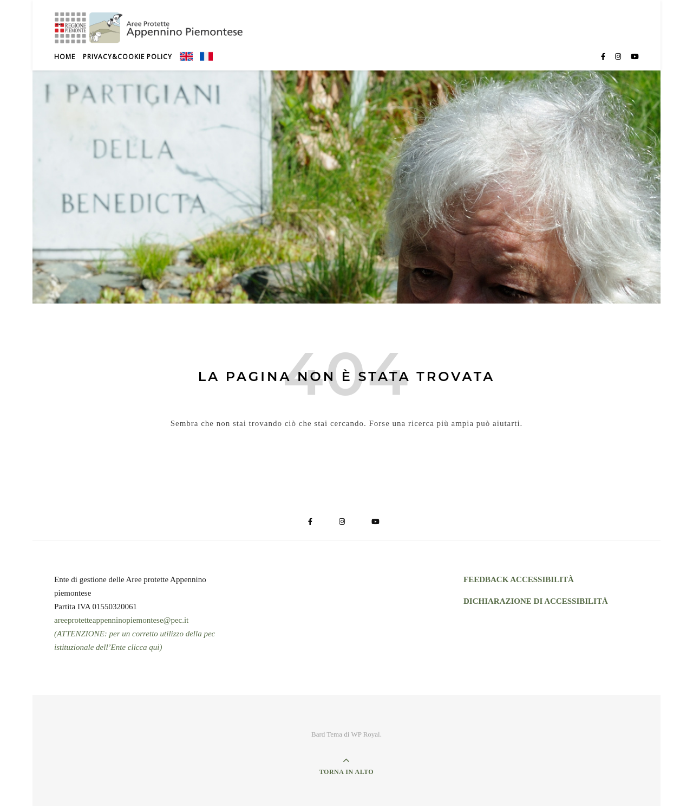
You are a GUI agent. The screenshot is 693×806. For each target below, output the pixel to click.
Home (64, 56)
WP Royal (365, 734)
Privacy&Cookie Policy (127, 56)
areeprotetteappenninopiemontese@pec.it (121, 620)
